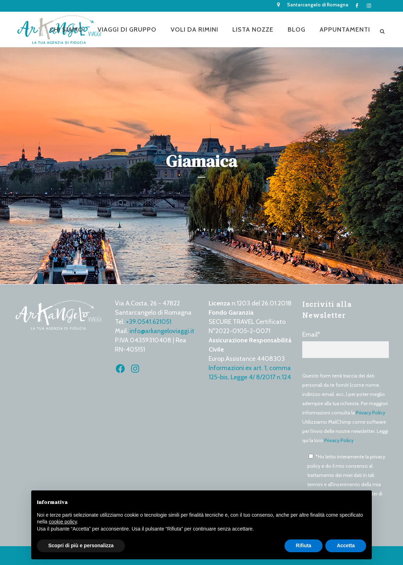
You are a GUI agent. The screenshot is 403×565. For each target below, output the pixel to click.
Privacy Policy (370, 412)
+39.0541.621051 (148, 322)
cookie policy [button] (63, 522)
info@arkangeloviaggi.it (161, 331)
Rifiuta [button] (303, 545)
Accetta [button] (346, 545)
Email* (345, 344)
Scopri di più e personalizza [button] (81, 545)
